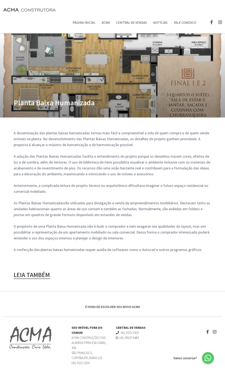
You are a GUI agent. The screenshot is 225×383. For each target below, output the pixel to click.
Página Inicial (84, 22)
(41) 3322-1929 (127, 333)
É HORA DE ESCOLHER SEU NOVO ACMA (112, 307)
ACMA (106, 22)
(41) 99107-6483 (127, 338)
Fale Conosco (185, 22)
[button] (208, 358)
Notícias (160, 22)
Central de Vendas (131, 22)
